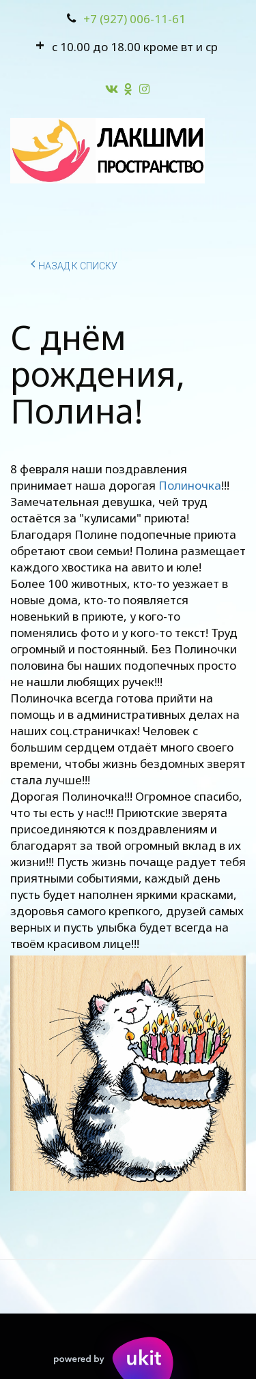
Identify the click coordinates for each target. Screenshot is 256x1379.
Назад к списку (74, 263)
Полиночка (189, 485)
